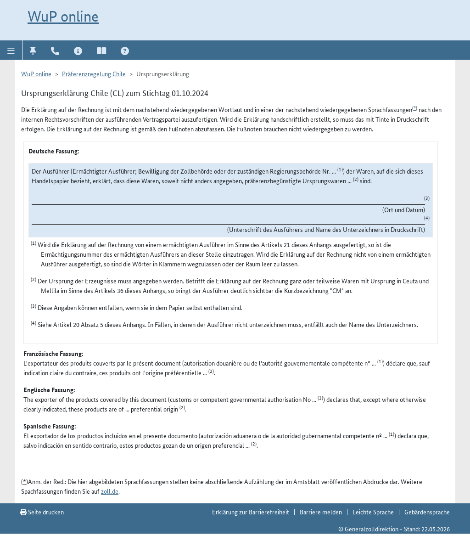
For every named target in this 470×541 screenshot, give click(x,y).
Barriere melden (321, 511)
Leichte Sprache (373, 511)
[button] (11, 50)
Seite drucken (42, 511)
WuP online (63, 16)
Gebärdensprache (427, 511)
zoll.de (109, 491)
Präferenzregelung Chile (94, 73)
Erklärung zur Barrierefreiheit (250, 511)
